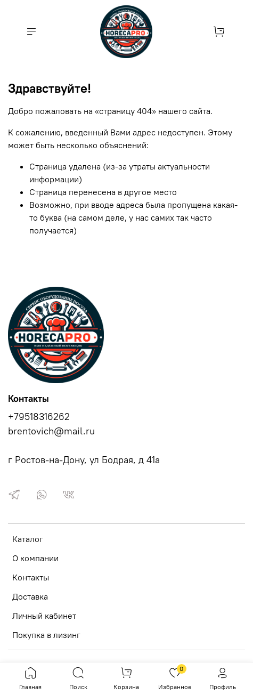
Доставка (30, 596)
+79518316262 (39, 417)
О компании (35, 558)
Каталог (27, 539)
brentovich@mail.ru (51, 431)
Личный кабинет (44, 615)
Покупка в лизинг (46, 634)
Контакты (30, 577)
